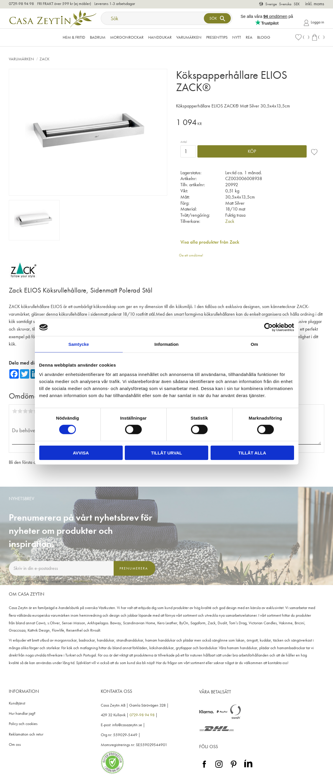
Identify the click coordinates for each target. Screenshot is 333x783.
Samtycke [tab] (78, 344)
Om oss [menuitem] (15, 744)
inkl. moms (314, 4)
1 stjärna (14, 411)
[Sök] (217, 18)
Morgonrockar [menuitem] (127, 37)
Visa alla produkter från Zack (209, 242)
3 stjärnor (25, 411)
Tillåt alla (252, 452)
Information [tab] (166, 344)
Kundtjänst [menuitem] (17, 703)
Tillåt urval (166, 452)
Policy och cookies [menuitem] (23, 723)
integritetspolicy (82, 581)
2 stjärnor (20, 411)
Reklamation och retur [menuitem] (26, 734)
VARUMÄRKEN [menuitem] (188, 37)
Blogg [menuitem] (263, 37)
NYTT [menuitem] (236, 37)
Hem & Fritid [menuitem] (74, 37)
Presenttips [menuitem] (217, 37)
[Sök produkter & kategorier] (153, 18)
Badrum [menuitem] (97, 37)
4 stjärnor (30, 411)
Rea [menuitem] (249, 37)
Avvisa (81, 452)
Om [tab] (254, 344)
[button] (302, 37)
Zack (229, 221)
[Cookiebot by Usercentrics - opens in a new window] (268, 327)
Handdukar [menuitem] (160, 37)
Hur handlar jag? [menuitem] (22, 713)
